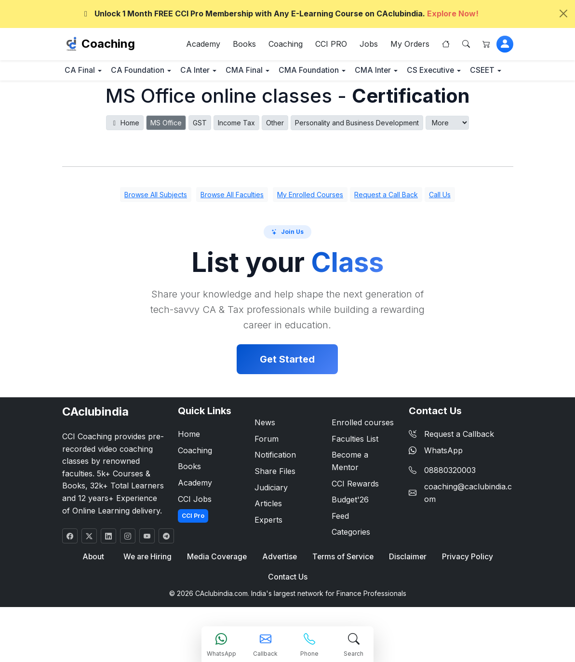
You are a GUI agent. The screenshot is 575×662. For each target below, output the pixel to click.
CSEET (154, 98)
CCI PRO (331, 45)
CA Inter (216, 73)
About (96, 585)
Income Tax (236, 151)
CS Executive (93, 98)
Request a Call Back (386, 223)
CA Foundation (150, 73)
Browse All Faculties (232, 223)
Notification (275, 483)
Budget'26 (350, 528)
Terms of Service (342, 585)
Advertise (279, 585)
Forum (266, 467)
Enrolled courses (363, 451)
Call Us (440, 223)
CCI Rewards (355, 511)
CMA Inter (418, 73)
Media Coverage (217, 585)
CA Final (84, 73)
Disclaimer (406, 585)
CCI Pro (193, 544)
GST (200, 151)
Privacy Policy (465, 585)
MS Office (166, 151)
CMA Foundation (346, 73)
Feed (340, 544)
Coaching (108, 45)
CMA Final (274, 73)
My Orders (409, 45)
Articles (268, 532)
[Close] (563, 13)
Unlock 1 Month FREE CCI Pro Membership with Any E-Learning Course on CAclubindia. (280, 13)
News (264, 451)
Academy (203, 45)
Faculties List (355, 467)
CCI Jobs (195, 527)
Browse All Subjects (155, 223)
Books (244, 45)
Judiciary (271, 515)
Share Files (274, 499)
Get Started (287, 387)
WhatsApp (436, 479)
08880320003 (450, 498)
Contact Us (287, 606)
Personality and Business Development (357, 151)
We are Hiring (149, 585)
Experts (268, 548)
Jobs (369, 45)
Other (275, 151)
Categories (351, 560)
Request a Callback (451, 462)
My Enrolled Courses (310, 223)
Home (125, 151)
